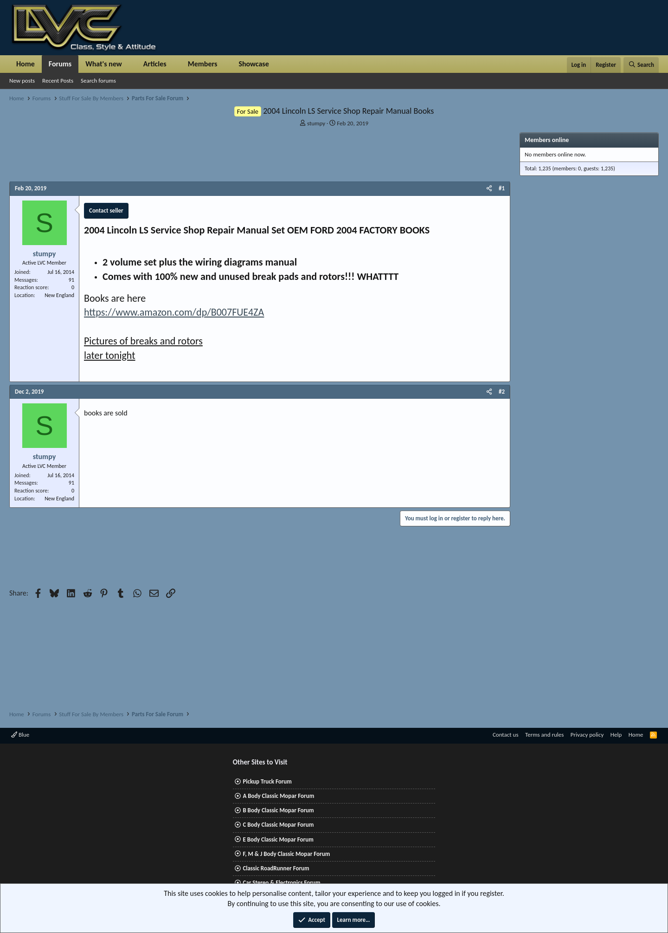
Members (203, 63)
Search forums (98, 80)
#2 (502, 391)
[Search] (641, 65)
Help (616, 734)
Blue (20, 734)
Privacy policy (587, 734)
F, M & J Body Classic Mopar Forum (286, 853)
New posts (22, 80)
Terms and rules (544, 734)
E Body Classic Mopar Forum (278, 839)
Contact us (506, 734)
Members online (547, 140)
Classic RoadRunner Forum (276, 868)
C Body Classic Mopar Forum (278, 824)
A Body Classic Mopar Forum (278, 795)
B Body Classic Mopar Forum (278, 810)
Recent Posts (57, 80)
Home (25, 63)
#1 (502, 188)
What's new (103, 63)
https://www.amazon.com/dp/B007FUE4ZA (174, 312)
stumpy (316, 123)
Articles (155, 63)
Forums (60, 63)
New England (59, 295)
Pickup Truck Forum (267, 781)
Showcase (253, 63)
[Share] (489, 188)
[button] (129, 64)
